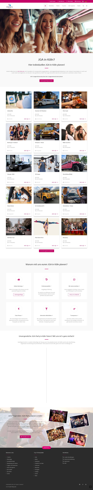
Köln (36, 457)
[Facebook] (79, 484)
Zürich (36, 473)
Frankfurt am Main (39, 463)
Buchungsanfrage (19, 294)
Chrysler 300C (11, 174)
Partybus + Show (39, 142)
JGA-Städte (9, 469)
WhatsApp (9, 459)
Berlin (36, 459)
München (37, 467)
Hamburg (37, 461)
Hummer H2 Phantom (40, 111)
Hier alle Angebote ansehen (46, 250)
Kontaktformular (11, 461)
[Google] (86, 484)
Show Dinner (10, 206)
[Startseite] (46, 6)
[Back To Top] (90, 487)
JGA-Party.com (21, 71)
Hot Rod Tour (11, 237)
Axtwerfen (10, 111)
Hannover (37, 465)
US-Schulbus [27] (39, 206)
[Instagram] (83, 484)
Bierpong (65, 237)
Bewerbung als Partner (12, 463)
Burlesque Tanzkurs (12, 142)
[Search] (83, 5)
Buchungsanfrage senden (46, 80)
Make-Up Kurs (66, 142)
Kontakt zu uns (25, 436)
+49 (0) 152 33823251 (74, 294)
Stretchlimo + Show (68, 206)
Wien (36, 475)
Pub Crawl (65, 111)
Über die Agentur (11, 467)
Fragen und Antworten (12, 465)
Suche (8, 473)
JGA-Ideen (9, 471)
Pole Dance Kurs (39, 237)
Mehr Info (27, 119)
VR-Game (37, 174)
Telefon (9, 457)
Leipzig (36, 471)
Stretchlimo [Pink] (67, 174)
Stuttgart (37, 469)
